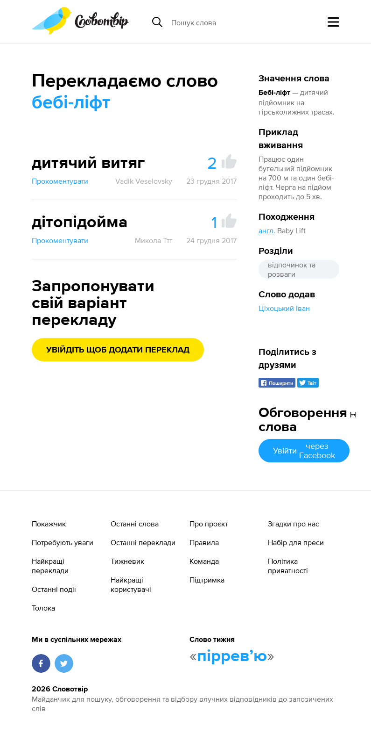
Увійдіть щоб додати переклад (117, 350)
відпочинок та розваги (291, 269)
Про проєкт (208, 523)
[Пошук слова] (243, 22)
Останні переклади (143, 542)
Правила (204, 542)
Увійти (304, 450)
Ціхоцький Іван (284, 308)
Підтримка (206, 580)
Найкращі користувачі (131, 584)
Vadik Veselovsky (143, 181)
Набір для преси (296, 542)
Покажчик (49, 523)
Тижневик (127, 561)
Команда (204, 561)
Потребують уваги (62, 542)
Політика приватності (288, 566)
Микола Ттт (153, 240)
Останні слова (135, 523)
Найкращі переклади (50, 566)
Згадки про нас (293, 523)
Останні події (54, 589)
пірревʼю (232, 656)
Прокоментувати (60, 181)
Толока (43, 608)
